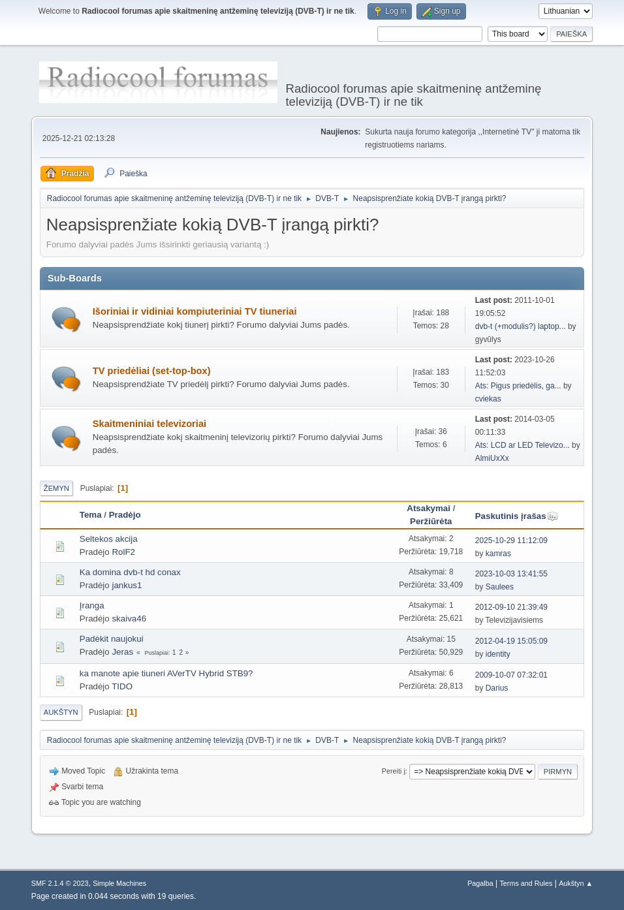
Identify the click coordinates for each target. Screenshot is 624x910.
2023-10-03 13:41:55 (511, 573)
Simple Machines (119, 883)
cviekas (488, 398)
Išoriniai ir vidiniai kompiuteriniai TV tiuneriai (195, 311)
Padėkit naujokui (112, 639)
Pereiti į (393, 771)
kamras (498, 553)
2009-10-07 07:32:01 (511, 675)
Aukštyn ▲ (576, 883)
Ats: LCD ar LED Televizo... (522, 445)
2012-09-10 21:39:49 (511, 607)
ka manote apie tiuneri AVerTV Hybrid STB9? (166, 673)
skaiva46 (129, 618)
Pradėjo (125, 515)
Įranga (92, 605)
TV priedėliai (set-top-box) (152, 371)
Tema (91, 515)
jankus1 (127, 585)
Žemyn (56, 488)
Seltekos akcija (109, 539)
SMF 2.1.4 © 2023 (60, 883)
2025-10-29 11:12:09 (511, 540)
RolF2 (123, 552)
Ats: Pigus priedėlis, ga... (518, 385)
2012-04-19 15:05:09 (511, 641)
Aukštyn (61, 712)
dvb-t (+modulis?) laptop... (520, 326)
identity (498, 654)
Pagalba (480, 883)
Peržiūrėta (431, 521)
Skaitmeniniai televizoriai (149, 423)
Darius (497, 688)
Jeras (122, 652)
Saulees (500, 586)
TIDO (122, 686)
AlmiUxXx (492, 458)
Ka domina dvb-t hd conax (130, 572)
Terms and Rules (525, 883)
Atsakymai (428, 508)
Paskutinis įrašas (516, 516)
